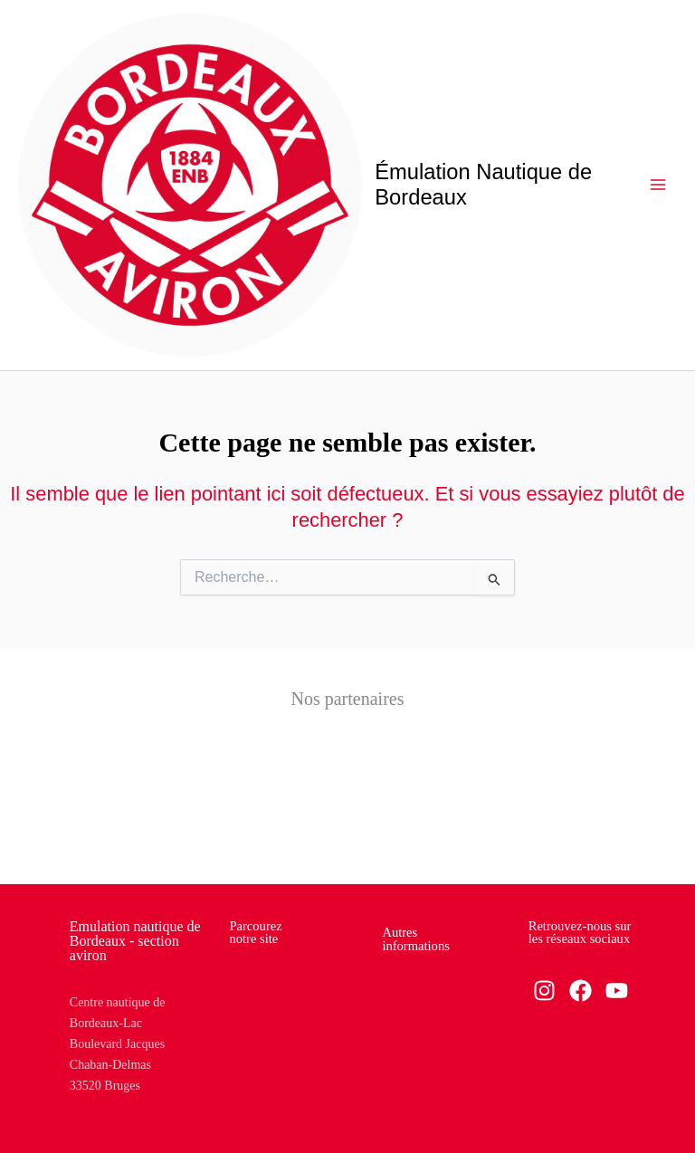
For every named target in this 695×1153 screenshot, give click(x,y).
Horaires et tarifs (271, 1007)
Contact (402, 1014)
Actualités (255, 980)
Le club (248, 1033)
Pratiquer (252, 1059)
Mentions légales (425, 988)
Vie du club (258, 1085)
